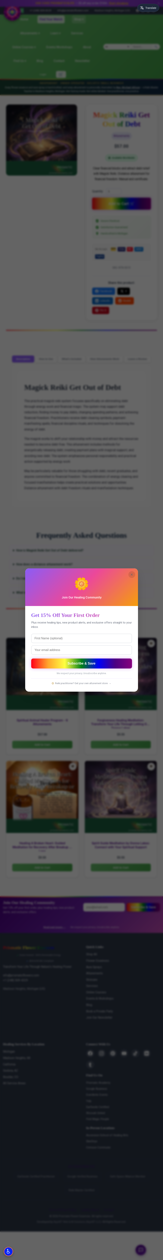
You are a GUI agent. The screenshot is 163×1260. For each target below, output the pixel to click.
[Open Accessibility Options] (8, 1251)
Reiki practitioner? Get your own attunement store (81, 683)
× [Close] (131, 574)
